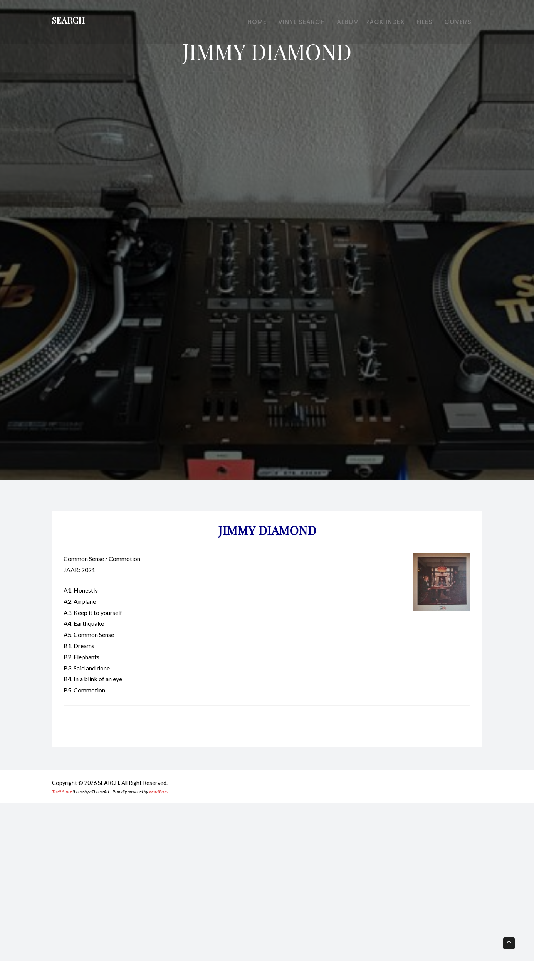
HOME (239, 23)
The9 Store (62, 791)
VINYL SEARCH (288, 23)
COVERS (456, 23)
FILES (419, 23)
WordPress (158, 791)
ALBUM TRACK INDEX (361, 23)
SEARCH (68, 21)
